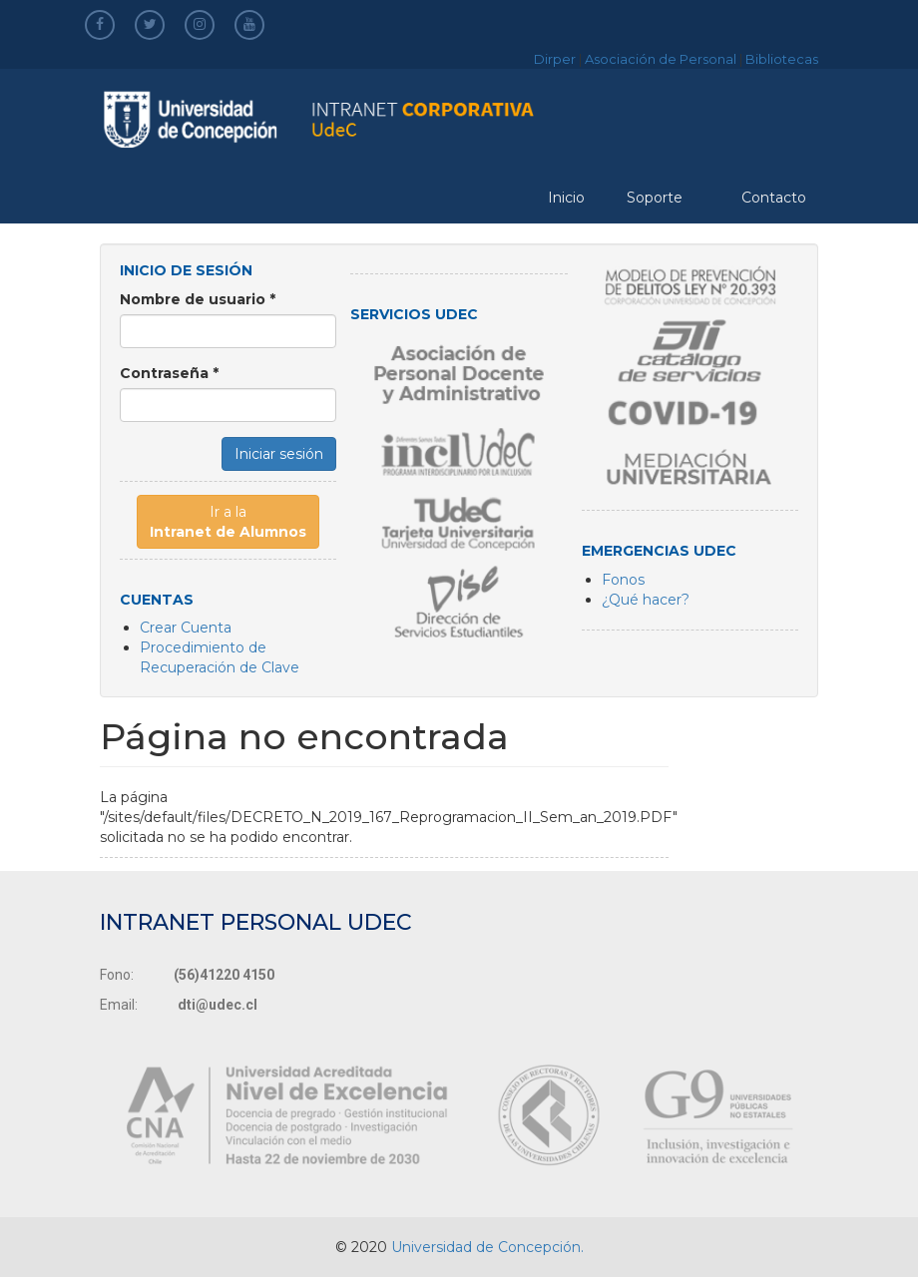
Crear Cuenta (185, 628)
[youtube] (249, 24)
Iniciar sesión (278, 454)
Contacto (773, 198)
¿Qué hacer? (645, 600)
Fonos (623, 580)
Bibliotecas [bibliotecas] (781, 59)
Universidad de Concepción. (487, 1247)
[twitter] (150, 24)
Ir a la (228, 522)
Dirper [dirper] (555, 59)
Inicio (566, 198)
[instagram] (200, 24)
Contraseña (169, 373)
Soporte (655, 198)
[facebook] (100, 24)
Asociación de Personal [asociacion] (660, 59)
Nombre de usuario (197, 299)
